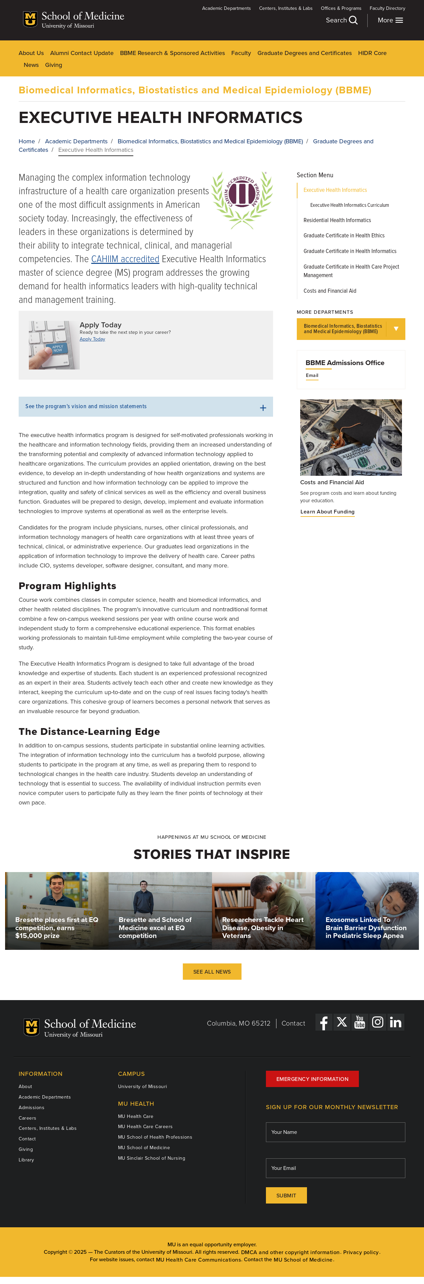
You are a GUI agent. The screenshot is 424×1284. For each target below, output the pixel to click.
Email (312, 375)
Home (27, 141)
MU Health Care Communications (198, 1260)
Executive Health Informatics (335, 190)
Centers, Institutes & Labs (286, 8)
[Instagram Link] (377, 1022)
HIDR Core (372, 53)
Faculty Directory (387, 8)
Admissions (31, 1107)
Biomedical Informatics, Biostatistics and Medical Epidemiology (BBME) (195, 90)
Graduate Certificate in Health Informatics (350, 251)
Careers (28, 1118)
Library (26, 1160)
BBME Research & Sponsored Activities (172, 53)
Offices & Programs (341, 8)
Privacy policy (361, 1252)
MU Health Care (136, 1116)
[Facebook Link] (323, 1022)
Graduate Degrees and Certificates (304, 53)
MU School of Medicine (144, 1148)
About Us (31, 53)
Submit (286, 1195)
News (31, 65)
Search (341, 20)
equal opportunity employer (222, 1244)
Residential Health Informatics (337, 220)
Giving (53, 65)
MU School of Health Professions (155, 1137)
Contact (294, 1023)
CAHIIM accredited (125, 259)
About (25, 1086)
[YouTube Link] (359, 1022)
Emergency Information (312, 1079)
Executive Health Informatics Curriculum (349, 205)
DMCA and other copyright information (290, 1252)
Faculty (241, 53)
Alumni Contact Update (82, 53)
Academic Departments (226, 8)
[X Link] (341, 1022)
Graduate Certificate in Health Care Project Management (351, 271)
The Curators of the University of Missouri (143, 1252)
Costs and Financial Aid (330, 291)
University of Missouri (142, 1086)
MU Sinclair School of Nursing (152, 1158)
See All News (212, 972)
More (390, 20)
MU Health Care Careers (145, 1126)
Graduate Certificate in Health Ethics (344, 236)
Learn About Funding (328, 512)
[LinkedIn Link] (395, 1022)
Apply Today (92, 339)
